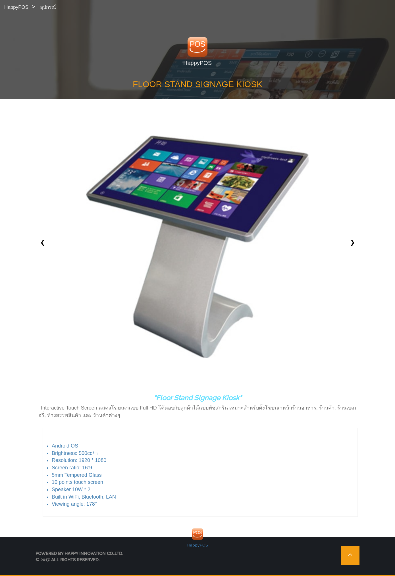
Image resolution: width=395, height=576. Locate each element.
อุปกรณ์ (48, 7)
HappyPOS (16, 7)
